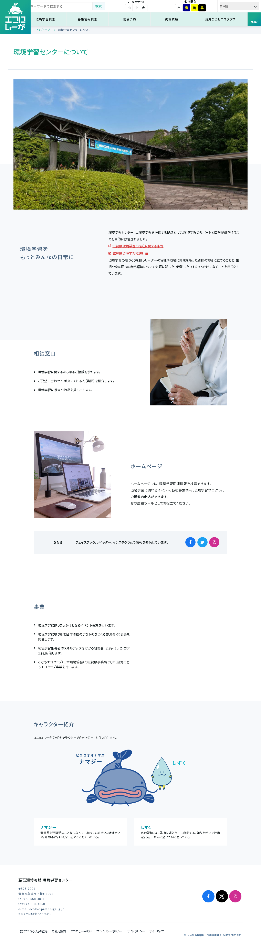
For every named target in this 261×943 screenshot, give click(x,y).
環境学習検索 (51, 19)
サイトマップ (156, 931)
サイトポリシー (136, 931)
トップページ (43, 29)
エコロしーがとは (81, 931)
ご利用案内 (59, 931)
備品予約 (132, 19)
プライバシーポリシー (109, 931)
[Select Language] (240, 6)
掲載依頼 (173, 19)
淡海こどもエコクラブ (221, 19)
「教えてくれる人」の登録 (33, 931)
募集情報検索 (92, 19)
